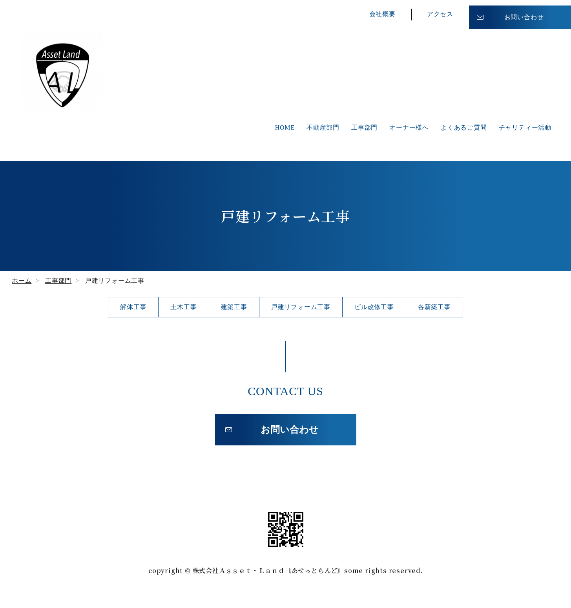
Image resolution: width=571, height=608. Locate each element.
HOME (285, 127)
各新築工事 (434, 307)
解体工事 (133, 307)
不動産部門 (322, 127)
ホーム (21, 280)
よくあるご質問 (464, 127)
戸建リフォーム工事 (300, 307)
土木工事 (183, 307)
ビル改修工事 (374, 307)
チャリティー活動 (525, 127)
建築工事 (234, 307)
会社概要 (382, 11)
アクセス (440, 11)
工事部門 (364, 127)
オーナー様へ (409, 127)
